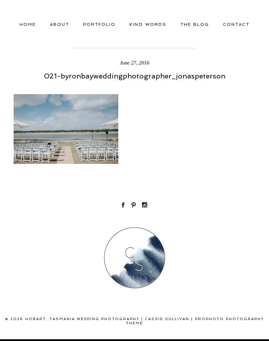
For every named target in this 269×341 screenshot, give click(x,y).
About (59, 24)
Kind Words (147, 24)
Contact (236, 24)
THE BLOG (194, 24)
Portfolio (99, 24)
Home (28, 24)
